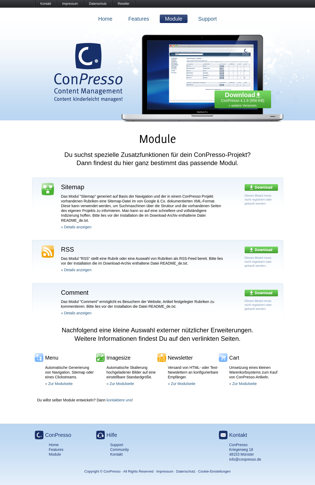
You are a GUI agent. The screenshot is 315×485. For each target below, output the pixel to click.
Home (105, 19)
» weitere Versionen (243, 105)
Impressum (70, 4)
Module (173, 19)
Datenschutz (98, 4)
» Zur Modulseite (59, 384)
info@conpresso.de (245, 459)
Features (138, 19)
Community (119, 449)
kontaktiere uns (119, 400)
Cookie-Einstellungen (214, 471)
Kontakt (45, 4)
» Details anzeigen (76, 227)
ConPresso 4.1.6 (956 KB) (242, 98)
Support (207, 19)
